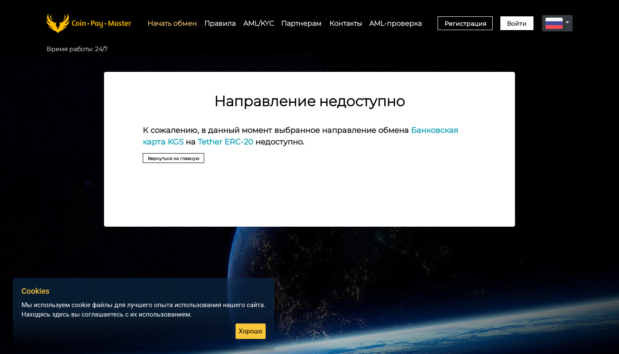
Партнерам (301, 23)
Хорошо (250, 331)
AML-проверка (395, 23)
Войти (517, 24)
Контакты (345, 23)
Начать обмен (172, 23)
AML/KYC (258, 23)
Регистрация (465, 24)
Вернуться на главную (185, 159)
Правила (220, 23)
